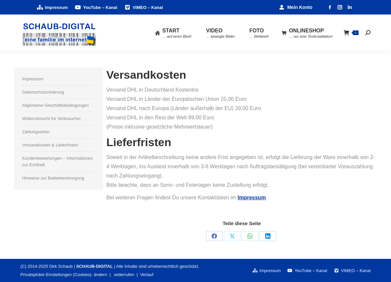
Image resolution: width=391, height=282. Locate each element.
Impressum (251, 197)
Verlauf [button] (146, 274)
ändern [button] (100, 274)
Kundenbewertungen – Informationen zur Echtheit (57, 161)
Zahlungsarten (36, 131)
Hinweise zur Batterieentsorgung (53, 178)
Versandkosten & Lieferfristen (50, 144)
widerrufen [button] (124, 274)
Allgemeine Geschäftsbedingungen (55, 105)
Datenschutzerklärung (43, 92)
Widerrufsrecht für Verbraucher (51, 118)
